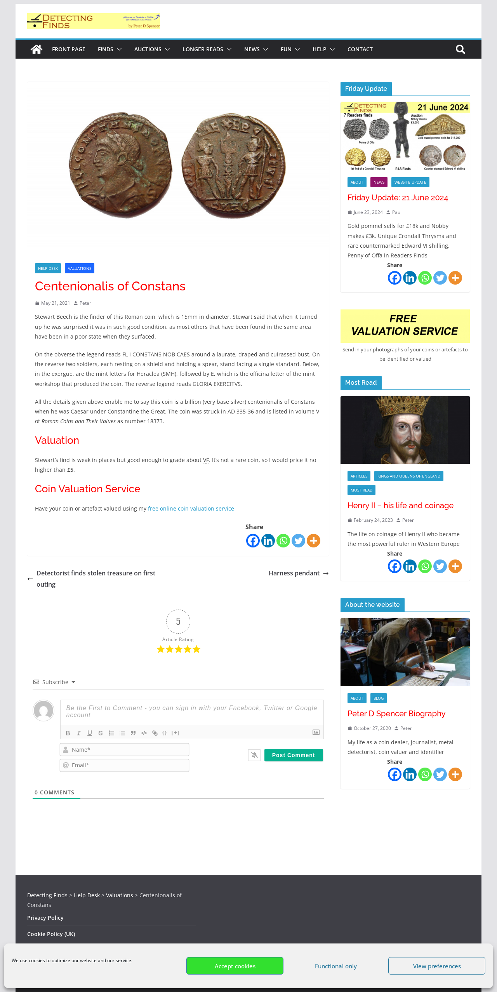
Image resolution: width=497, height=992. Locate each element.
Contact (360, 49)
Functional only (336, 966)
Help (320, 49)
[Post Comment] (293, 755)
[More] (313, 540)
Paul (396, 212)
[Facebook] (253, 540)
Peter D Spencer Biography (397, 713)
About (357, 182)
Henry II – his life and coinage (401, 505)
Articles (359, 476)
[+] (176, 732)
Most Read (361, 490)
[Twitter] (298, 540)
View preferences (437, 966)
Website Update (410, 182)
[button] (117, 49)
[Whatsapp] (283, 540)
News (252, 49)
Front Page (68, 49)
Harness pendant (299, 573)
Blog (379, 698)
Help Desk (48, 268)
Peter (85, 303)
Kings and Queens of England (408, 476)
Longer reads (202, 49)
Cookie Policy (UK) (51, 934)
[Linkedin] (268, 540)
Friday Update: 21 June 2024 (398, 197)
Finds (105, 49)
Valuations (79, 268)
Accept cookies (235, 966)
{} (165, 732)
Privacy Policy (45, 917)
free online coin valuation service (190, 508)
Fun (286, 49)
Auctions (148, 49)
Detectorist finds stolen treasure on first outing (91, 579)
